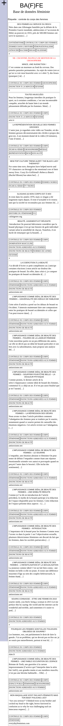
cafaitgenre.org (15, 216)
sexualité (37, 153)
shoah (32, 50)
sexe (28, 153)
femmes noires (49, 182)
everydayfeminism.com (19, 723)
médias (43, 149)
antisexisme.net (15, 292)
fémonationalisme (43, 47)
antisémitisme (16, 43)
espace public (16, 684)
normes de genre (42, 251)
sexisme (39, 87)
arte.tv (11, 120)
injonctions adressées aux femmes (27, 247)
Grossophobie (49, 83)
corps (45, 113)
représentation (17, 153)
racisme (24, 50)
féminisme (14, 285)
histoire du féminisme (20, 213)
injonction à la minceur (21, 87)
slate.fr (12, 654)
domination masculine (21, 243)
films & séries (16, 149)
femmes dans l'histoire (21, 47)
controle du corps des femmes (41, 43)
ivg (34, 213)
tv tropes (29, 186)
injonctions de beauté (20, 251)
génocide (14, 50)
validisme (41, 50)
